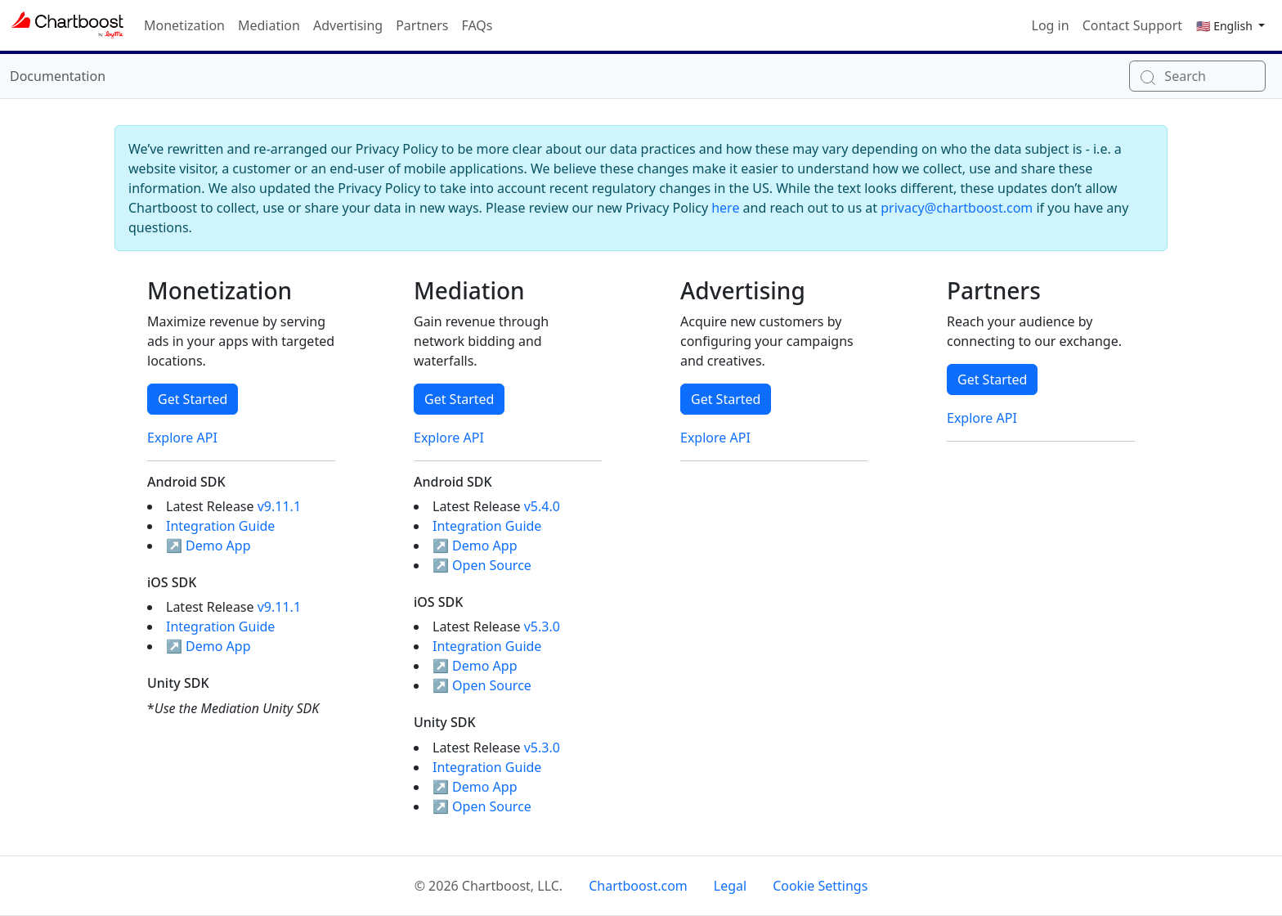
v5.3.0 (542, 626)
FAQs (476, 25)
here (725, 208)
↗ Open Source (482, 565)
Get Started (192, 399)
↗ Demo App (208, 546)
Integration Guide (220, 526)
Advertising (348, 25)
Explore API (182, 438)
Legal (730, 886)
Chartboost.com (638, 886)
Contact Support (1132, 25)
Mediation (269, 25)
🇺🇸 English (1225, 26)
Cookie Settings (820, 886)
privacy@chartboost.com (957, 208)
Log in (1050, 25)
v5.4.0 (542, 506)
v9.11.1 (279, 506)
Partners (422, 25)
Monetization (184, 25)
